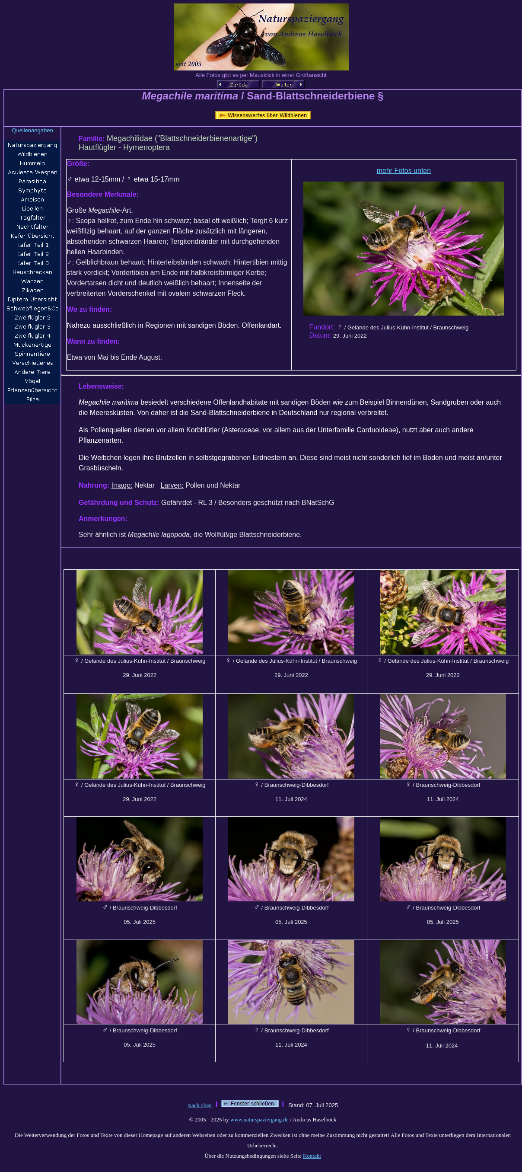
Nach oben (200, 1105)
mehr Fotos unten (404, 170)
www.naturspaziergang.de (259, 1119)
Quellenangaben (32, 130)
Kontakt (312, 1156)
